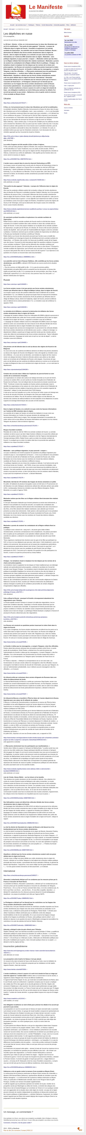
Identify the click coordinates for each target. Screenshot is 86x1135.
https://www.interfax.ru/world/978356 (15, 969)
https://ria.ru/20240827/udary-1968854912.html (18, 898)
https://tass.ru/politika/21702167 (13, 446)
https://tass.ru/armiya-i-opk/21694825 (15, 284)
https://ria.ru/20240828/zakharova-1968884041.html (19, 1067)
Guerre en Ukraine (68, 107)
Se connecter (16, 1130)
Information (66, 110)
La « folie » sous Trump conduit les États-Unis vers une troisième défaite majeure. (72, 79)
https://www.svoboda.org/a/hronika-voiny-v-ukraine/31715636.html (24, 180)
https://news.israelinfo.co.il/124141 (14, 998)
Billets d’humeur (67, 32)
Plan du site (7, 1130)
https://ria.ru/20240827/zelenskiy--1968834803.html (19, 925)
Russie (65, 113)
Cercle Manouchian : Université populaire (53, 25)
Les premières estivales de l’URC (73, 54)
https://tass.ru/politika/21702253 (13, 494)
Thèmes (38, 25)
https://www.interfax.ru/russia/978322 (15, 673)
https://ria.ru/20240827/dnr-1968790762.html (17, 159)
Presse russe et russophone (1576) (72, 92)
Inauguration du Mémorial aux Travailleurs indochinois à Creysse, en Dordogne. (72, 48)
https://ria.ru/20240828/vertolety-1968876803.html (19, 798)
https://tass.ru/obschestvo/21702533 (15, 405)
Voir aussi (11, 29)
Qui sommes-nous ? (21, 25)
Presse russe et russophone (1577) (72, 83)
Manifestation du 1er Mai (71, 42)
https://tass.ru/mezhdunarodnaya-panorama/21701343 (20, 425)
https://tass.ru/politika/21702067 (13, 556)
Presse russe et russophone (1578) (72, 66)
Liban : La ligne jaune (69, 85)
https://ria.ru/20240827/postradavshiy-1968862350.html (21, 823)
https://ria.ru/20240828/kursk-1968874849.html (18, 850)
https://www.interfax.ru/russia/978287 (15, 694)
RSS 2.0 (29, 1130)
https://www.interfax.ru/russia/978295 (15, 642)
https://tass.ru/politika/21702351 (13, 521)
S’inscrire (14, 1122)
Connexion (7, 1122)
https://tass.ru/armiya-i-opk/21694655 (15, 342)
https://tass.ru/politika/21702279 (13, 477)
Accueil (12, 25)
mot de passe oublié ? (25, 1122)
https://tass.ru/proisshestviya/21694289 (16, 369)
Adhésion (73, 25)
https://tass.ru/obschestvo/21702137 (15, 103)
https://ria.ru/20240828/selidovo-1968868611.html (19, 257)
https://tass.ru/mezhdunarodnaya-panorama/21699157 (20, 875)
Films (67, 25)
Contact (23, 1130)
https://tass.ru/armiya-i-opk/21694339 (15, 307)
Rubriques (31, 25)
